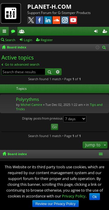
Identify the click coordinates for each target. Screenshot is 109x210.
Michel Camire (31, 104)
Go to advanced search (22, 64)
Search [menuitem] (105, 48)
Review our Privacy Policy (55, 204)
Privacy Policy (73, 196)
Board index (17, 154)
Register (47, 40)
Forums (14, 32)
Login (28, 40)
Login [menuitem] (97, 32)
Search (10, 40)
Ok (94, 197)
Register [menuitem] (106, 32)
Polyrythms (27, 99)
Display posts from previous (54, 119)
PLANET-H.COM (49, 6)
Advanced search (58, 71)
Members (23, 32)
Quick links (5, 32)
